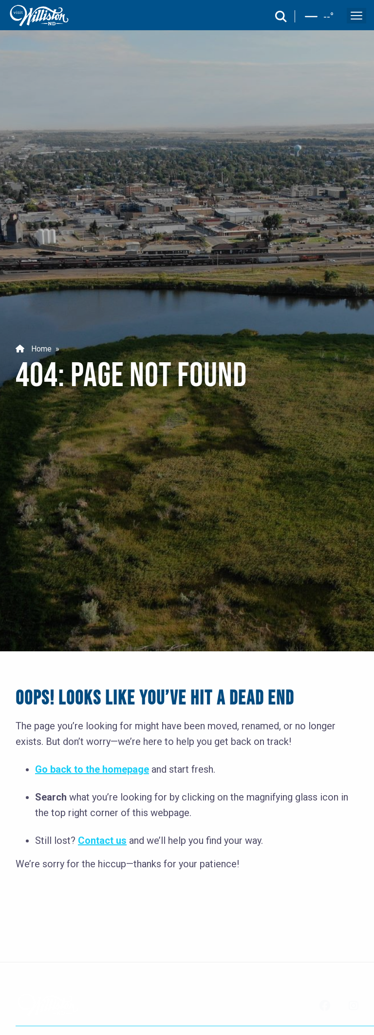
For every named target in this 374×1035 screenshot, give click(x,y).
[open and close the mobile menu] (356, 15)
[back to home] (39, 15)
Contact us (102, 840)
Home (34, 348)
